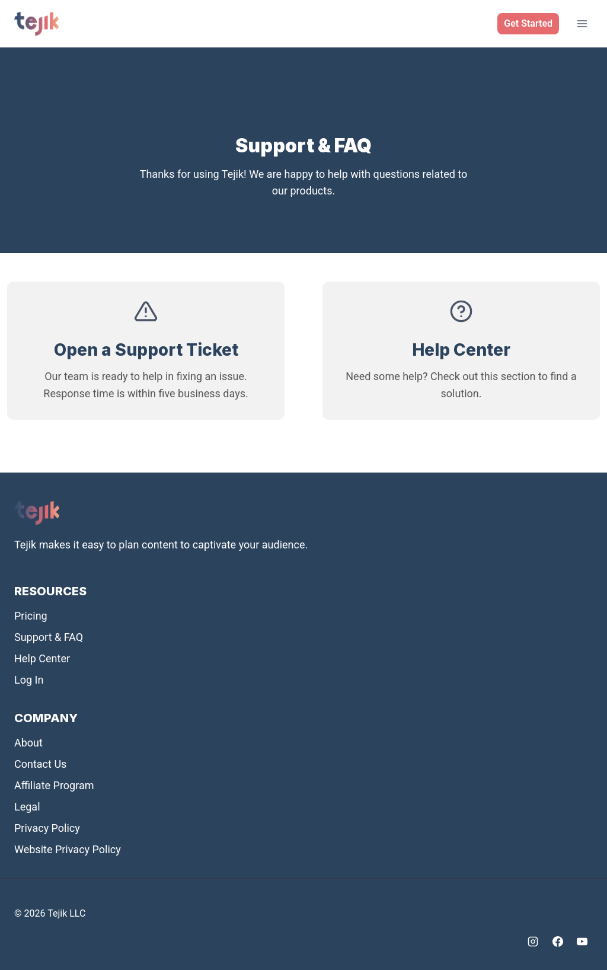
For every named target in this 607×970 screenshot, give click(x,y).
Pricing (30, 616)
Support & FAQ (48, 637)
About (28, 742)
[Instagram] (533, 941)
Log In (28, 680)
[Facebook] (557, 941)
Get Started (528, 23)
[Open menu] (582, 23)
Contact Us (40, 764)
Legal (27, 806)
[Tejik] (36, 24)
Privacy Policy (47, 828)
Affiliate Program (54, 785)
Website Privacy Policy (67, 849)
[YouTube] (582, 941)
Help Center (42, 658)
